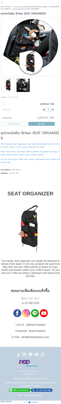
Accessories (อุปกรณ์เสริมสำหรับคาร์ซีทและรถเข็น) (30, 7)
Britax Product (6, 7)
